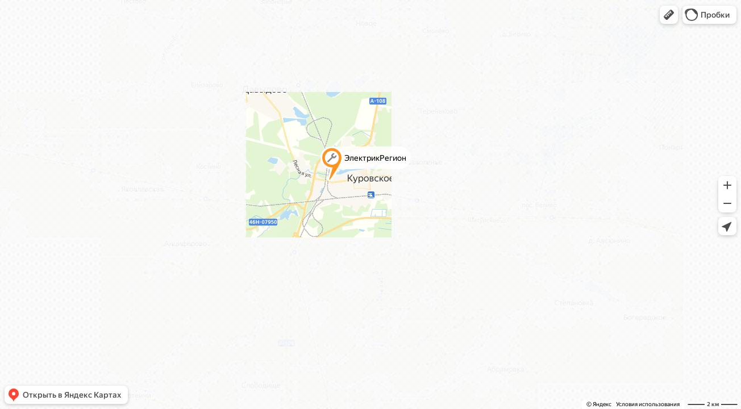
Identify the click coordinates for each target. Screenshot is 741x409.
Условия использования (648, 404)
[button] (669, 15)
